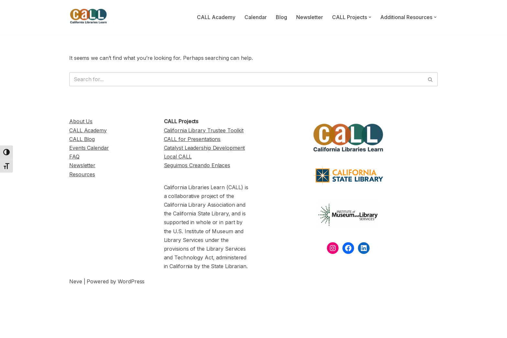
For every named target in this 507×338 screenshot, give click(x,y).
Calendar (255, 17)
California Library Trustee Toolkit (204, 130)
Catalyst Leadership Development (204, 148)
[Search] (246, 79)
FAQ (74, 156)
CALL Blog (82, 139)
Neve (75, 281)
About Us (80, 121)
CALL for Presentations (192, 139)
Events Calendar (89, 148)
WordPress (131, 281)
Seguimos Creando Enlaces (197, 165)
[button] (370, 17)
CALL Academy (216, 17)
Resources (82, 174)
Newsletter (309, 17)
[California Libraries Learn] (88, 17)
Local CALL (178, 156)
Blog (281, 17)
